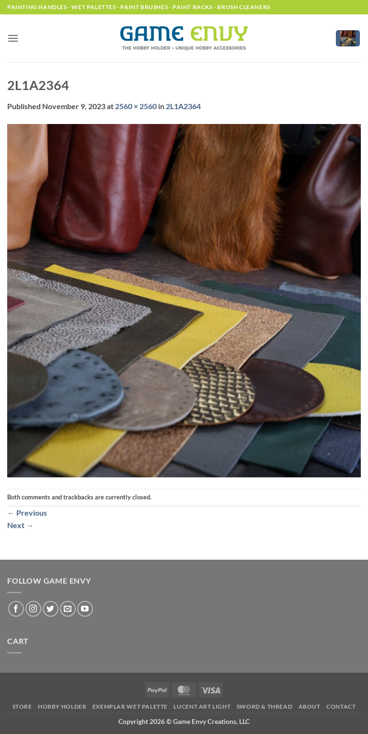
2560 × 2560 (136, 106)
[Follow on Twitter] (50, 609)
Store (22, 706)
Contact (341, 706)
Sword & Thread (265, 706)
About (310, 706)
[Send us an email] (68, 609)
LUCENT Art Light (201, 706)
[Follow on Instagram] (33, 609)
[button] (13, 38)
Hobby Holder (62, 706)
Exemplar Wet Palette (130, 706)
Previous (27, 512)
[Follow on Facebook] (16, 609)
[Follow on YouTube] (85, 609)
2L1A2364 (183, 106)
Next (20, 525)
